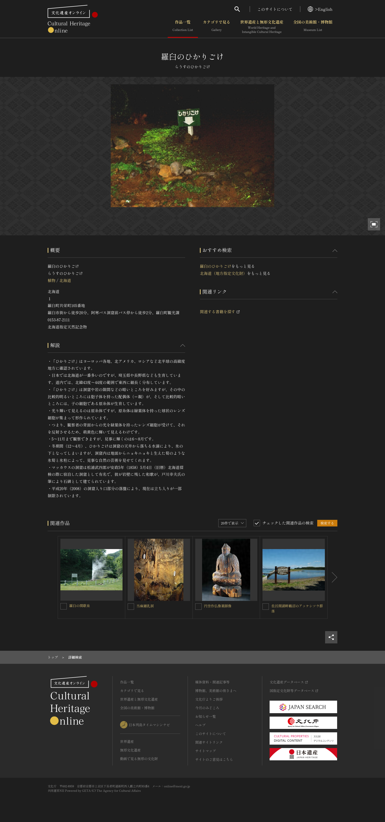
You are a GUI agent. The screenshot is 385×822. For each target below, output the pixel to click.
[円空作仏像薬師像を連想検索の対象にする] (198, 606)
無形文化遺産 (130, 750)
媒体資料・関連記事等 (212, 682)
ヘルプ (200, 725)
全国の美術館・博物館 (312, 27)
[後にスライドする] (332, 577)
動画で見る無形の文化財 (139, 758)
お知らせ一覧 (205, 716)
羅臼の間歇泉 (79, 605)
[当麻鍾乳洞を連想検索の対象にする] (131, 606)
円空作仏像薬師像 (218, 605)
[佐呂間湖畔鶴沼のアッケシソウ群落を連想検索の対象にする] (265, 606)
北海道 (65, 280)
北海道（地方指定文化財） (223, 273)
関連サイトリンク (209, 742)
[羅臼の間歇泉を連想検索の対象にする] (63, 606)
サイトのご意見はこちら (214, 759)
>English (320, 9)
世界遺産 (127, 741)
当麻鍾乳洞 (145, 605)
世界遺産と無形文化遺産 (261, 27)
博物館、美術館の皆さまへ (215, 690)
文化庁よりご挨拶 (209, 699)
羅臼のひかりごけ (215, 266)
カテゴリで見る (216, 27)
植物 (51, 280)
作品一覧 (183, 27)
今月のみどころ (207, 707)
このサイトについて (275, 9)
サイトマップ (205, 750)
